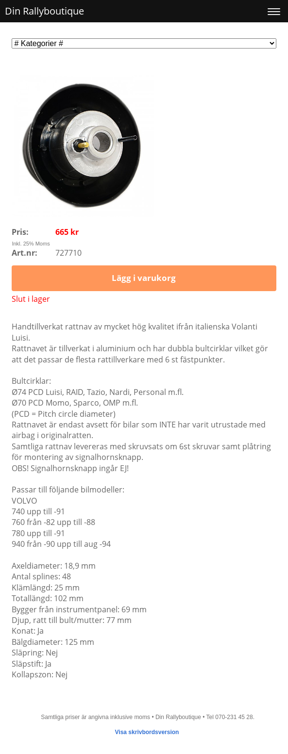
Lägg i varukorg (144, 277)
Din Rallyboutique (44, 10)
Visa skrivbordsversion (147, 732)
